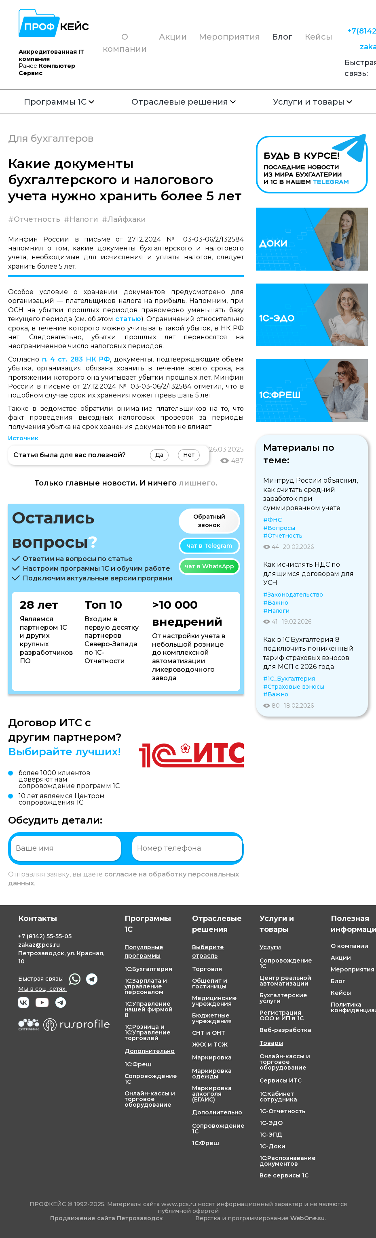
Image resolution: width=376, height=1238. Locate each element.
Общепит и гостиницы (209, 983)
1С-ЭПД (271, 1134)
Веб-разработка (285, 1030)
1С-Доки (272, 1146)
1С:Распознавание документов (288, 1161)
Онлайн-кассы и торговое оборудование (150, 1099)
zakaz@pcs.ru (39, 944)
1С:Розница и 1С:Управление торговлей (148, 1032)
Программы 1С (59, 102)
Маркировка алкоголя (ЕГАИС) (212, 1093)
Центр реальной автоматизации (285, 980)
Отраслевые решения (183, 102)
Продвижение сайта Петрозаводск (106, 1218)
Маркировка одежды (212, 1073)
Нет (188, 454)
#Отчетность (34, 219)
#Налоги (81, 219)
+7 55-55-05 (45, 936)
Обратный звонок (209, 521)
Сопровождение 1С (151, 1079)
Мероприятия (229, 37)
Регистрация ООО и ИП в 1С (282, 1015)
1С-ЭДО (271, 1123)
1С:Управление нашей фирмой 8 (149, 1009)
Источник (23, 438)
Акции (173, 37)
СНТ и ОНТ (208, 1033)
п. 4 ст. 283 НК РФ (76, 359)
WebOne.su (307, 1218)
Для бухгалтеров (50, 138)
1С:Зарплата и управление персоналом (146, 986)
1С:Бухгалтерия (148, 969)
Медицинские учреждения (214, 1001)
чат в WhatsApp (209, 566)
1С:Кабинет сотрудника (278, 1096)
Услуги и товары (312, 102)
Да (159, 454)
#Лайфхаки (124, 219)
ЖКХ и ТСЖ (210, 1044)
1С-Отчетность (282, 1111)
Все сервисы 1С (284, 1175)
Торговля (207, 969)
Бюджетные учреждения (212, 1018)
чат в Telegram (209, 545)
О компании (125, 43)
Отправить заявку (269, 848)
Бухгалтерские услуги (283, 998)
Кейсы (318, 37)
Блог (282, 37)
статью (128, 319)
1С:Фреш (138, 1064)
